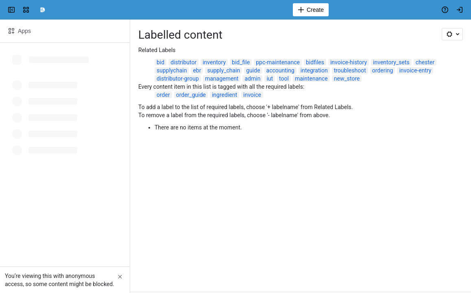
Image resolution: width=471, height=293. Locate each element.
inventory (214, 62)
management (222, 78)
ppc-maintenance (278, 62)
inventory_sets (391, 62)
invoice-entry (415, 70)
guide (253, 70)
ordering (382, 70)
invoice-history (348, 62)
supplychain (172, 70)
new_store (347, 78)
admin (252, 78)
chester (425, 62)
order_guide (191, 95)
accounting (280, 70)
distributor (183, 62)
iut (269, 78)
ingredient (224, 95)
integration (314, 70)
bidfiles (315, 62)
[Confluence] (42, 9)
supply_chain (223, 70)
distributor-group (178, 78)
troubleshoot (350, 70)
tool (284, 78)
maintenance (311, 78)
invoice (252, 95)
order (163, 95)
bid (160, 62)
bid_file (241, 62)
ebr (197, 70)
